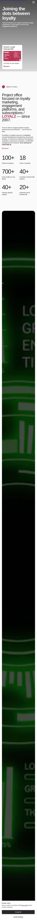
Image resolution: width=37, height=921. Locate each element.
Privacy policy (24, 905)
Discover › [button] (5, 148)
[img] (12, 56)
